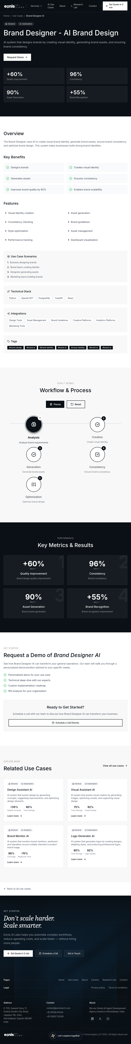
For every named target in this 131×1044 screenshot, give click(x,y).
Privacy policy (98, 987)
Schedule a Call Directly (65, 725)
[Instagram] (108, 1019)
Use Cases (18, 15)
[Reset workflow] (75, 404)
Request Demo (17, 57)
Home (6, 15)
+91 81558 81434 (54, 1012)
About (62, 6)
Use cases (73, 980)
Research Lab (77, 6)
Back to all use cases (17, 888)
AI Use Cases (51, 6)
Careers (95, 980)
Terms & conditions (117, 987)
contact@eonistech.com (58, 1008)
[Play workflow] (55, 404)
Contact (93, 6)
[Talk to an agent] (65, 1035)
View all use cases (115, 767)
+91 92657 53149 (54, 1016)
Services (36, 6)
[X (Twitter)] (100, 1019)
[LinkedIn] (92, 1019)
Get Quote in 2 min (114, 6)
